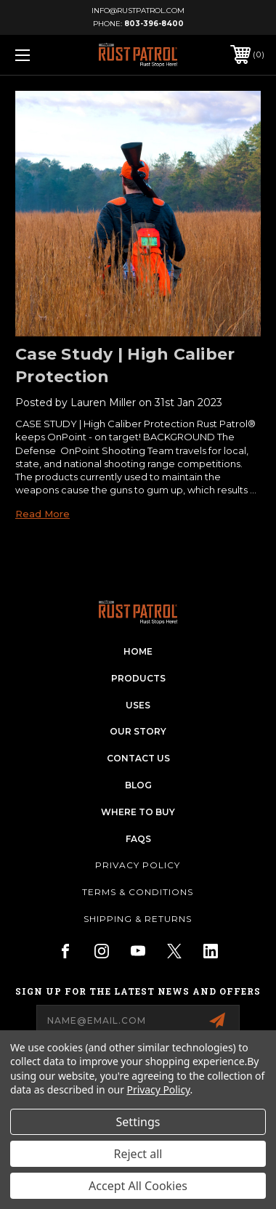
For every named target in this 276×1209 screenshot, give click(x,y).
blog (138, 785)
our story (138, 731)
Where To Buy (138, 811)
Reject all (138, 1154)
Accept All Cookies (138, 1186)
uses (138, 705)
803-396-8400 (154, 23)
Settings (138, 1122)
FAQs (138, 838)
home (138, 651)
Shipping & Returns (138, 918)
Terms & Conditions (137, 891)
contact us (138, 758)
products (138, 678)
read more (42, 513)
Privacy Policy (137, 865)
